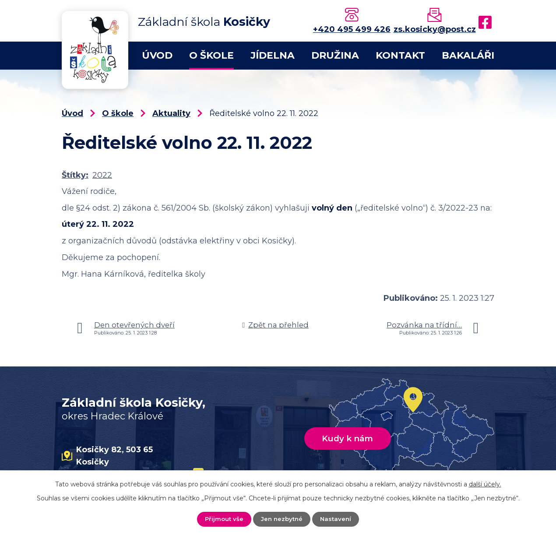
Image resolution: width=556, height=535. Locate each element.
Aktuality (171, 113)
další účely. (485, 484)
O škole (211, 55)
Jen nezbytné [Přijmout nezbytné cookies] (282, 519)
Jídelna (272, 55)
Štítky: (75, 175)
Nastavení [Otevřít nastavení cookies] (337, 519)
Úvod (157, 55)
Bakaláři (468, 55)
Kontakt (400, 55)
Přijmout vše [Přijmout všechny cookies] (223, 519)
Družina (335, 55)
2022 (102, 175)
